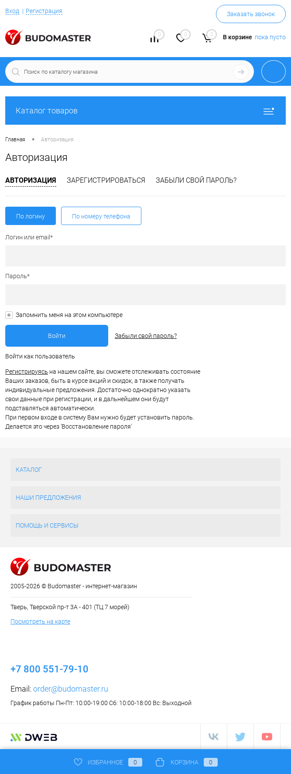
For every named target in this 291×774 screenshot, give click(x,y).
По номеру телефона (101, 216)
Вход (12, 10)
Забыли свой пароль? (196, 180)
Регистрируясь (26, 371)
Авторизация (30, 180)
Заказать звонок (251, 13)
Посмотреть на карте (40, 621)
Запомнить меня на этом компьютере (69, 314)
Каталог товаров (145, 110)
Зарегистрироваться (106, 180)
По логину (30, 216)
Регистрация (44, 10)
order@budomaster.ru (70, 688)
